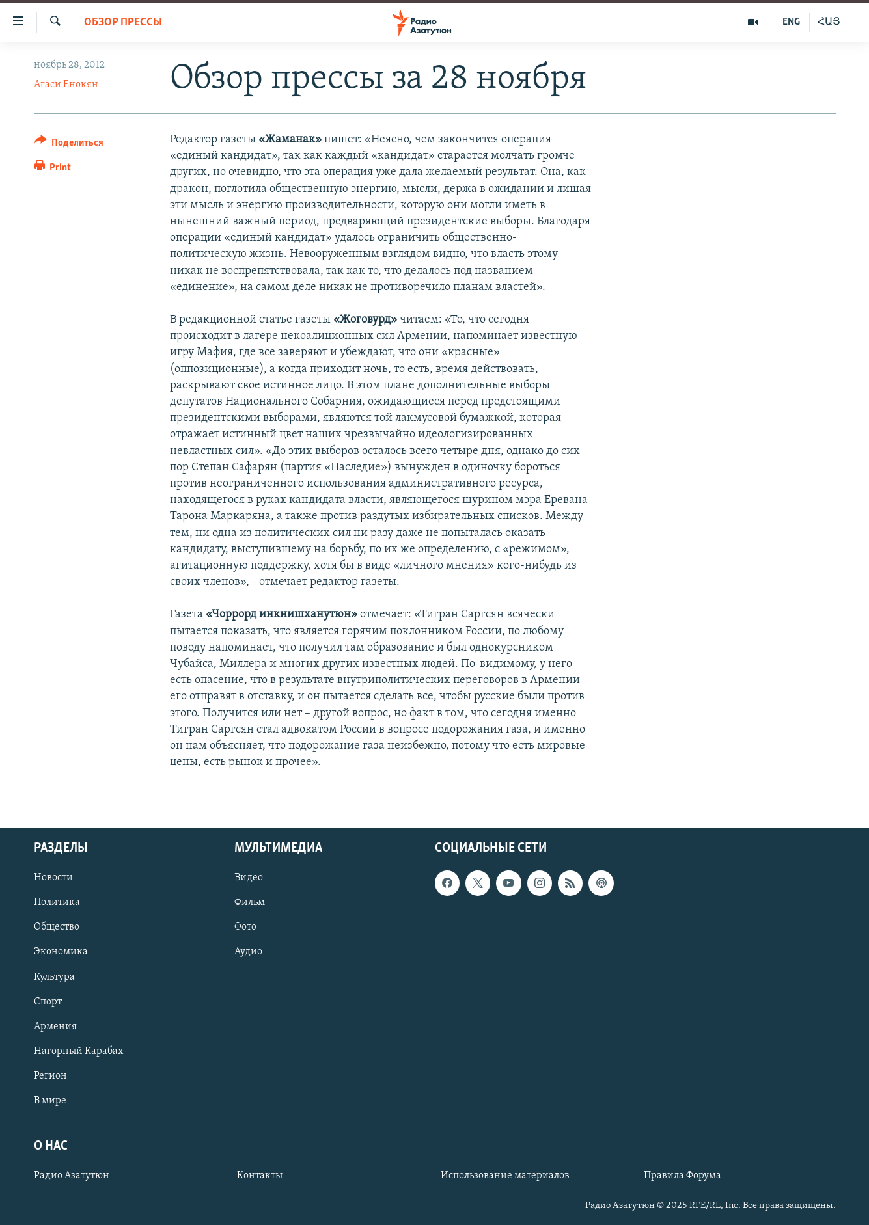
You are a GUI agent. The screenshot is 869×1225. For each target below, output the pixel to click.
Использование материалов (505, 1176)
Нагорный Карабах (78, 1051)
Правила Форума (682, 1176)
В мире (50, 1101)
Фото (245, 927)
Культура (54, 977)
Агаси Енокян (66, 84)
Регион (50, 1076)
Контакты (260, 1176)
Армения (55, 1026)
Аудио (248, 952)
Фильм (249, 903)
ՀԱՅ (829, 22)
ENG (791, 22)
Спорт (48, 1002)
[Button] (69, 144)
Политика (57, 903)
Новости (53, 878)
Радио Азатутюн (71, 1176)
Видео (248, 878)
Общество (56, 927)
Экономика (61, 952)
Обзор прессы (123, 22)
